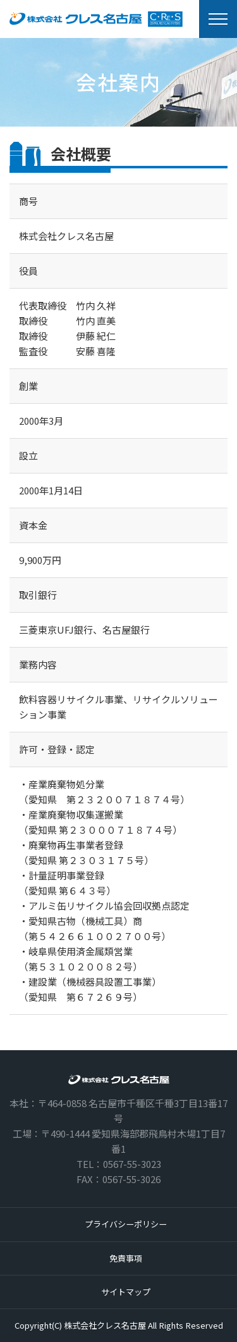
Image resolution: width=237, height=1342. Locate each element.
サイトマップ (125, 1292)
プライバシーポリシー (126, 1224)
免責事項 (125, 1258)
